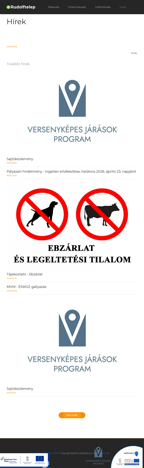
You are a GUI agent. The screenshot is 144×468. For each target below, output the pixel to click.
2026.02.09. (12, 291)
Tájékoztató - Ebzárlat (25, 274)
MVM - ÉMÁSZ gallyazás (26, 287)
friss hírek (72, 415)
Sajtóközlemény (20, 159)
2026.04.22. (12, 175)
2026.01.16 (11, 393)
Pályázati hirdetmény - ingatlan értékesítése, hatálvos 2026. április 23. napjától (71, 171)
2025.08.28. (12, 47)
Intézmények (102, 7)
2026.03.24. (12, 278)
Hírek (123, 7)
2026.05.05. (12, 163)
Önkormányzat (77, 7)
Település (53, 7)
